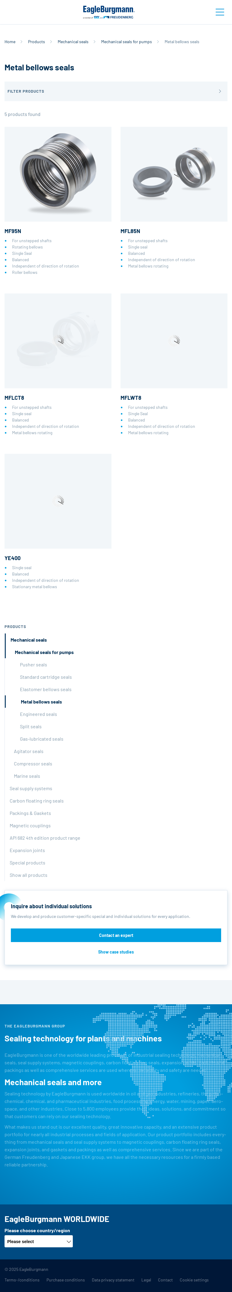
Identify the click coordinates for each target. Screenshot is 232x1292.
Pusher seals (33, 664)
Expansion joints (27, 850)
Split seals (31, 726)
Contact (165, 1279)
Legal (146, 1279)
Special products (27, 862)
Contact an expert (116, 935)
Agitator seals (29, 751)
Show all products (28, 875)
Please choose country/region (37, 1230)
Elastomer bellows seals (46, 689)
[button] (116, 91)
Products (36, 41)
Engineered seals (38, 714)
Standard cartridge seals (46, 677)
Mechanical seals (73, 41)
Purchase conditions (66, 1279)
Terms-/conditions (22, 1279)
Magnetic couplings (30, 825)
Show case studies (116, 951)
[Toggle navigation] (220, 12)
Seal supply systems (31, 788)
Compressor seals (33, 763)
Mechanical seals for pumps (126, 41)
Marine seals (27, 776)
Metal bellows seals (41, 701)
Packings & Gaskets (30, 813)
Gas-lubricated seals (41, 739)
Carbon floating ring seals (37, 800)
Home (10, 41)
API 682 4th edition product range (45, 838)
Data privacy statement (113, 1279)
